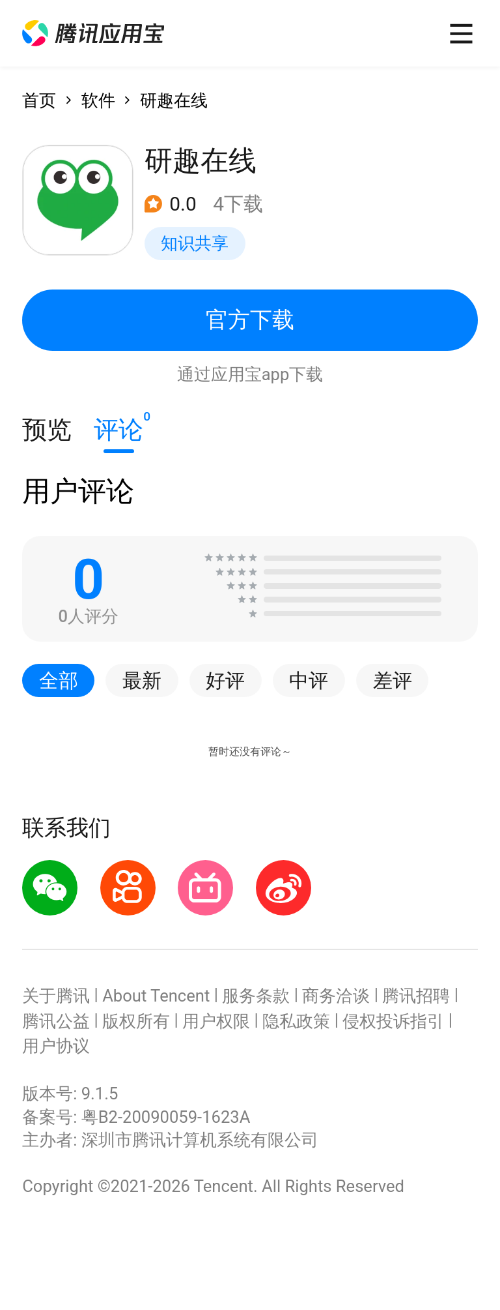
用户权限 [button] (216, 1021)
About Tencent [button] (156, 995)
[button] (93, 33)
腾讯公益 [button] (56, 1021)
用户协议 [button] (56, 1046)
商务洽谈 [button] (336, 995)
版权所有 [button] (136, 1021)
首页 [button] (39, 100)
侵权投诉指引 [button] (393, 1021)
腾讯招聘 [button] (416, 995)
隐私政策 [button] (296, 1021)
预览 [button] (47, 429)
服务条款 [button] (256, 995)
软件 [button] (98, 100)
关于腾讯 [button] (56, 995)
